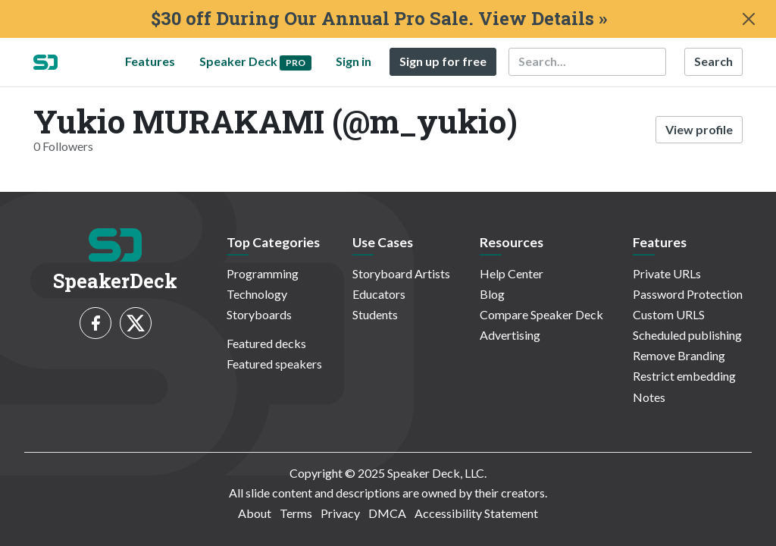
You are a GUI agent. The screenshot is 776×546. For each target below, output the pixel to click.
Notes (649, 397)
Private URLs (667, 273)
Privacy (340, 513)
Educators (378, 294)
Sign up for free (443, 61)
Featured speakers (274, 363)
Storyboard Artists (401, 273)
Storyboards (259, 314)
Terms (296, 513)
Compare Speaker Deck (541, 314)
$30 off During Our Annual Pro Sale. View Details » (379, 19)
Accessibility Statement (476, 513)
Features (150, 61)
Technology (257, 294)
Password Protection (688, 294)
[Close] (749, 19)
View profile (699, 129)
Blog (492, 294)
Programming (263, 273)
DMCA (387, 513)
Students (375, 314)
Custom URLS (669, 314)
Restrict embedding (684, 376)
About (254, 513)
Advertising (510, 335)
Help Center (511, 273)
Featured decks (266, 343)
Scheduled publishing (687, 335)
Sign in (353, 61)
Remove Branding (679, 355)
